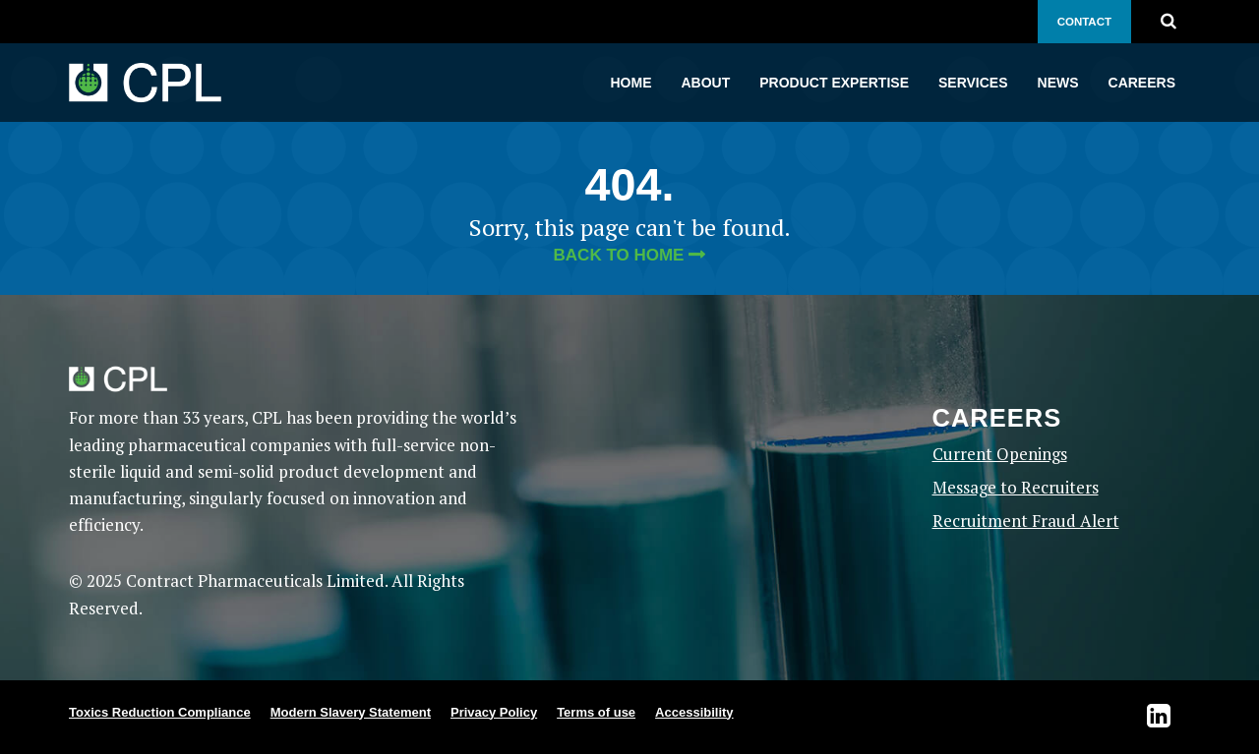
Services (973, 82)
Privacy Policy (493, 712)
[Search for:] (1185, 19)
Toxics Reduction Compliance (160, 712)
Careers (1142, 82)
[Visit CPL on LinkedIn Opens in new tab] (1168, 717)
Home (631, 82)
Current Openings (999, 453)
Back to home (619, 255)
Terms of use (596, 712)
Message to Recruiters (1015, 487)
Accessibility (694, 712)
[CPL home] (145, 82)
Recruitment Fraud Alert (1025, 520)
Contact (1084, 22)
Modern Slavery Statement (350, 712)
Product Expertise (834, 82)
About (706, 82)
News (1058, 82)
